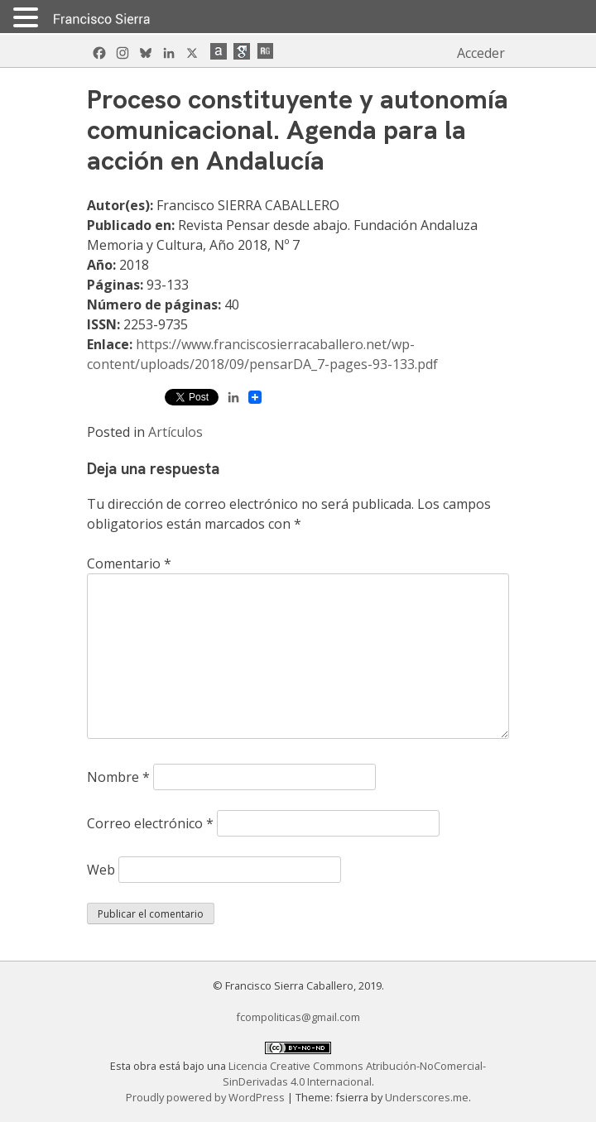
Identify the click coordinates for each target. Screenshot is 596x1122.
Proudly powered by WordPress (206, 1097)
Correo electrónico (150, 823)
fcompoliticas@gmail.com (298, 1016)
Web (101, 870)
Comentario (129, 563)
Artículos (175, 432)
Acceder (481, 53)
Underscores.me (427, 1097)
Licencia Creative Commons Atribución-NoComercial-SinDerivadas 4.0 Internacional (355, 1073)
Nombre (118, 777)
